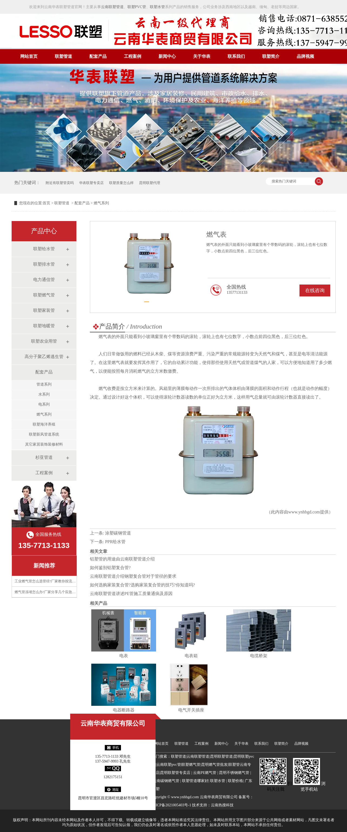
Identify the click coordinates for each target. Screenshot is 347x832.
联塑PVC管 (136, 7)
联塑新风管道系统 (44, 434)
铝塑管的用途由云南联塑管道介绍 (122, 559)
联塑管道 (63, 56)
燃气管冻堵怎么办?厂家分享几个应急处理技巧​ (50, 592)
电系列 (44, 404)
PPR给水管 (115, 541)
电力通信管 (44, 279)
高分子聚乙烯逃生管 (44, 356)
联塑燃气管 (44, 295)
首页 (46, 203)
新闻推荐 (44, 566)
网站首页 (29, 56)
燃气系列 (44, 414)
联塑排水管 (44, 264)
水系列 (44, 394)
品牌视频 (305, 56)
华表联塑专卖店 (91, 183)
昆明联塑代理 (149, 183)
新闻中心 (167, 56)
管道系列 (44, 384)
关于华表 (201, 56)
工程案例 (132, 56)
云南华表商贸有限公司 (112, 723)
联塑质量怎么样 (121, 183)
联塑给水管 (44, 248)
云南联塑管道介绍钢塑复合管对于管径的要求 (133, 576)
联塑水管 (157, 7)
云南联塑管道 (112, 7)
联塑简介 (270, 56)
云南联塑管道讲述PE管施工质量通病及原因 (131, 593)
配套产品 (98, 56)
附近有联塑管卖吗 (60, 183)
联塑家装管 (44, 310)
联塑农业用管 (44, 341)
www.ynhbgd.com (304, 512)
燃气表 (105, 336)
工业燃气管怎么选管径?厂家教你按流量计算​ (49, 581)
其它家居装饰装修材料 (44, 444)
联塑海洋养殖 (44, 424)
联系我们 (236, 56)
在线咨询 (315, 290)
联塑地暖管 (44, 325)
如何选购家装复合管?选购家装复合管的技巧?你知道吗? (142, 585)
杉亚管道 (44, 457)
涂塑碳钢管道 (118, 533)
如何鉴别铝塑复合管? (110, 567)
